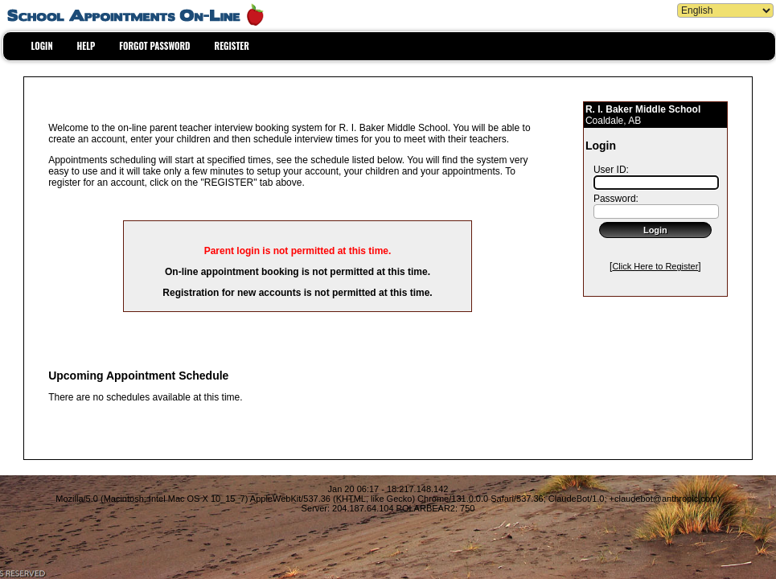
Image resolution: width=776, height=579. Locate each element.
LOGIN (42, 45)
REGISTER (232, 45)
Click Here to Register (655, 266)
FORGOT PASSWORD (154, 45)
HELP (86, 45)
